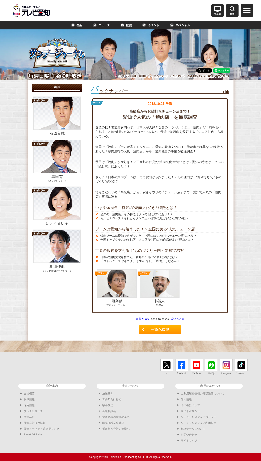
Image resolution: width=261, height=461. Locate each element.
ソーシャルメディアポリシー (198, 417)
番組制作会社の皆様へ (116, 428)
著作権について (190, 405)
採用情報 (29, 405)
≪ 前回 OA (142, 318)
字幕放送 (107, 405)
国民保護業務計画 (113, 422)
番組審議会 (109, 411)
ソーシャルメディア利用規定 (198, 422)
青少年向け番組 (111, 399)
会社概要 (29, 393)
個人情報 (186, 399)
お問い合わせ (189, 434)
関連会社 (29, 417)
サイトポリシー (190, 411)
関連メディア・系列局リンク (41, 428)
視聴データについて (193, 428)
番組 (76, 25)
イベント (150, 25)
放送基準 (107, 393)
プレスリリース (33, 411)
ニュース (101, 25)
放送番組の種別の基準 (116, 417)
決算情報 (29, 399)
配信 (126, 25)
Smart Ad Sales (33, 434)
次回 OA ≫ (178, 318)
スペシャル (180, 25)
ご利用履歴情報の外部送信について (202, 393)
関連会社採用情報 (35, 422)
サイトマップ (189, 440)
